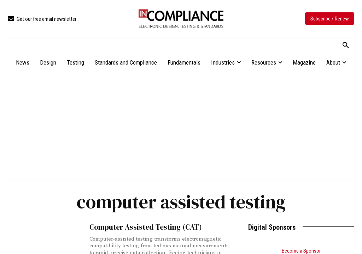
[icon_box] (42, 19)
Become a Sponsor (301, 251)
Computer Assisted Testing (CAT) (144, 227)
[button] (345, 45)
